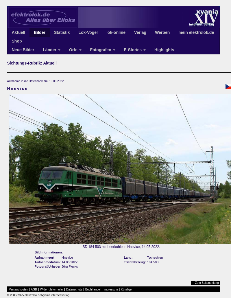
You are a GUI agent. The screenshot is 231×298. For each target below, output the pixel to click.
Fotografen (102, 49)
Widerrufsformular (51, 289)
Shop (17, 41)
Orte (75, 49)
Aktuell (18, 32)
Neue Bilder (23, 49)
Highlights (164, 49)
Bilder (39, 32)
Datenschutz (74, 289)
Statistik (62, 32)
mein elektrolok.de (196, 32)
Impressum (111, 289)
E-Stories (135, 49)
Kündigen (127, 289)
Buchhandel (93, 289)
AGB (34, 289)
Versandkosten (18, 289)
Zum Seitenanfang (207, 282)
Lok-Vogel (88, 32)
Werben (162, 32)
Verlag (140, 32)
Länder (51, 49)
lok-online (115, 32)
